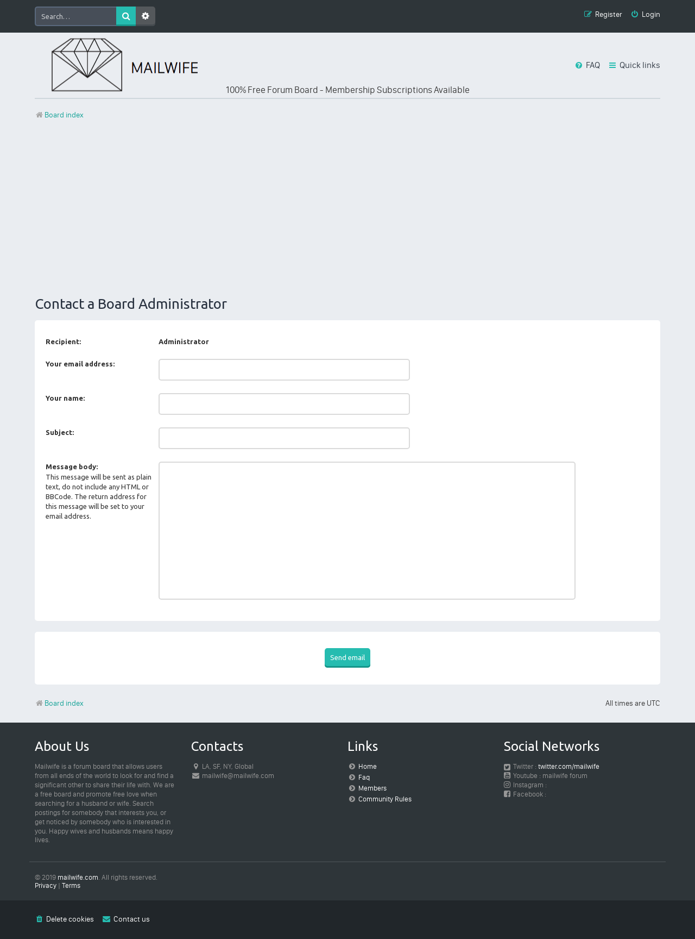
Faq (364, 777)
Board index (59, 703)
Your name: (65, 398)
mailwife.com (78, 877)
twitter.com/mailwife (568, 766)
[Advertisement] (347, 208)
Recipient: (63, 341)
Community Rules (385, 799)
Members (372, 788)
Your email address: (80, 364)
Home (367, 766)
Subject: (60, 432)
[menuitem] (645, 15)
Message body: (72, 466)
